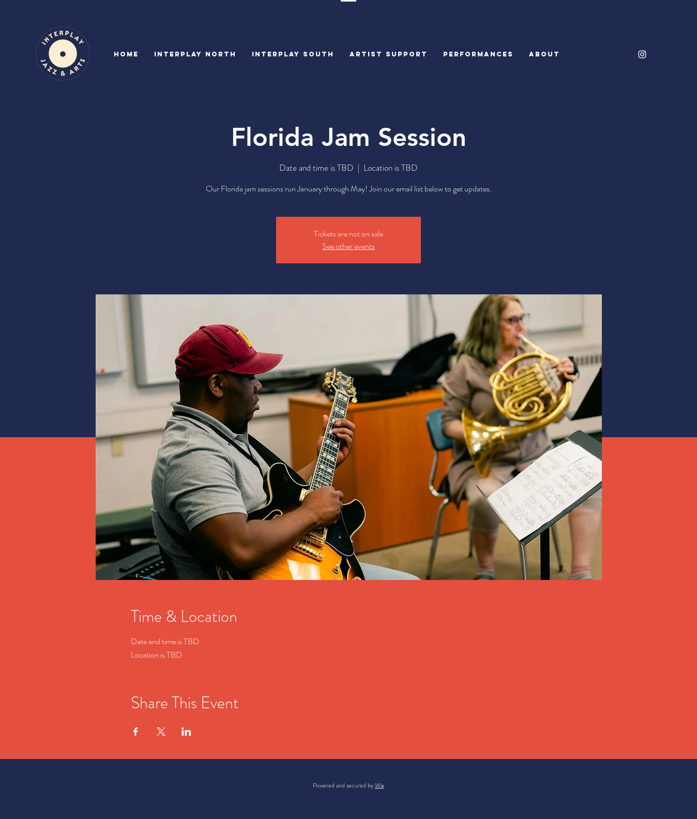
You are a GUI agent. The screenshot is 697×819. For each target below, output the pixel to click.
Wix (379, 785)
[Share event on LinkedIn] (186, 731)
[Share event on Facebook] (136, 731)
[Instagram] (642, 54)
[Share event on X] (161, 731)
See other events (348, 246)
